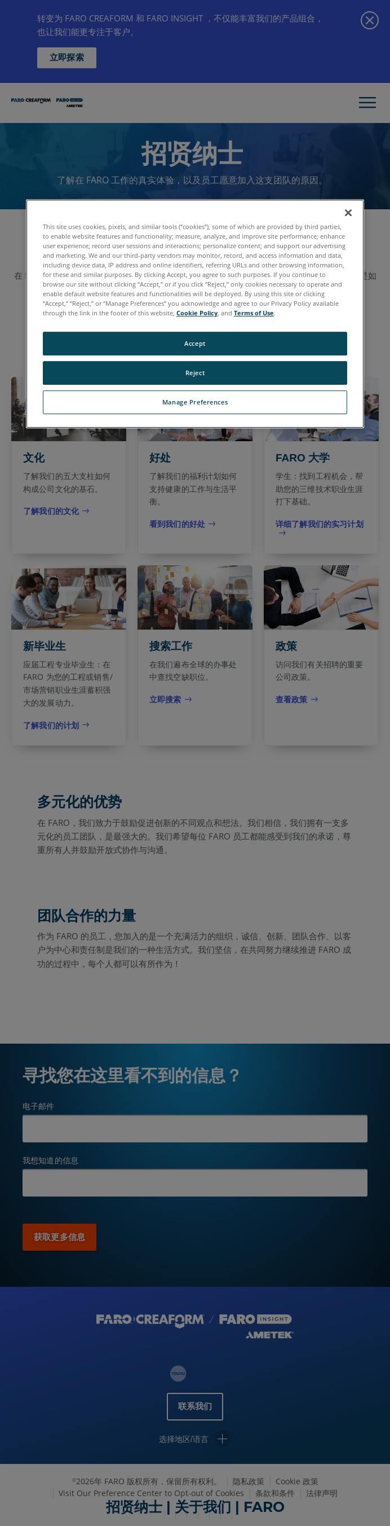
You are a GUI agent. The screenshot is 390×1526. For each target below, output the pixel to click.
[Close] (348, 212)
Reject (195, 372)
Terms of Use (254, 313)
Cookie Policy (197, 313)
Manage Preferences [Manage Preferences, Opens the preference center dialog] (195, 402)
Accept (194, 344)
